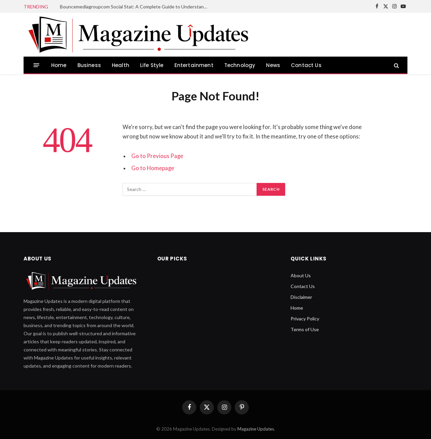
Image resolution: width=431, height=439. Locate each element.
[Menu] (36, 65)
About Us (301, 275)
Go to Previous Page (157, 156)
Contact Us (306, 65)
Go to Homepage (152, 168)
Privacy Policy (305, 318)
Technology (240, 65)
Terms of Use (305, 329)
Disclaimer (301, 297)
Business (89, 65)
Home (59, 65)
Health (120, 65)
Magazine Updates (255, 429)
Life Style (152, 65)
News (273, 65)
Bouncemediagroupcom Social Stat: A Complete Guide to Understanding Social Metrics (135, 6)
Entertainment (193, 65)
